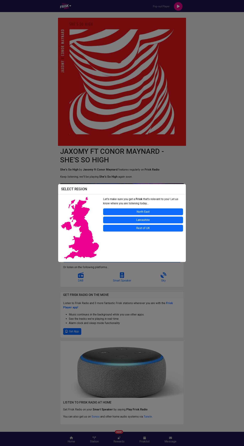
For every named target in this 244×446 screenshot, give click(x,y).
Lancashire (143, 220)
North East (143, 211)
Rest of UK (143, 228)
